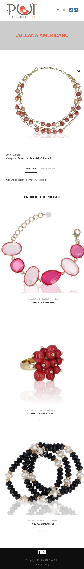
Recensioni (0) (48, 168)
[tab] (31, 169)
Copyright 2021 (34, 560)
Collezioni (45, 158)
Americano (23, 158)
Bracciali (34, 158)
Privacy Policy (42, 564)
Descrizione (31, 168)
